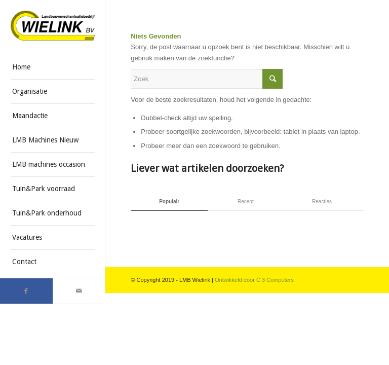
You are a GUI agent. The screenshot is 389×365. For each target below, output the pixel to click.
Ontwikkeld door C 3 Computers (254, 280)
